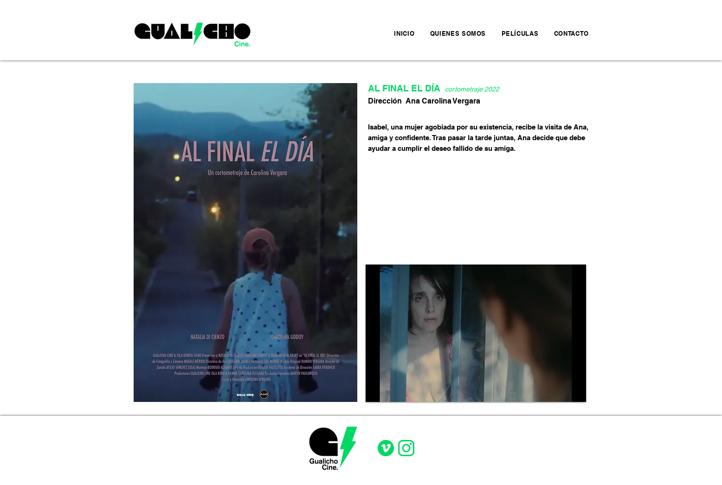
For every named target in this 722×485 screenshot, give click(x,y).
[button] (476, 333)
